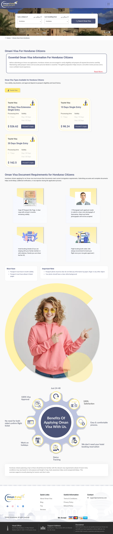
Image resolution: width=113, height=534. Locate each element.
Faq (41, 506)
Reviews (43, 509)
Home (8, 38)
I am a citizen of (29, 17)
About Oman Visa (46, 498)
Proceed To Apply (28, 126)
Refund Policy (68, 506)
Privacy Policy (68, 502)
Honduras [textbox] (22, 21)
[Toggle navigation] (108, 4)
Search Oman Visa (83, 21)
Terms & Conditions (70, 498)
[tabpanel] (56, 132)
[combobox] (29, 21)
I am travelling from (56, 17)
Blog (41, 502)
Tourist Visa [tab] (12, 90)
